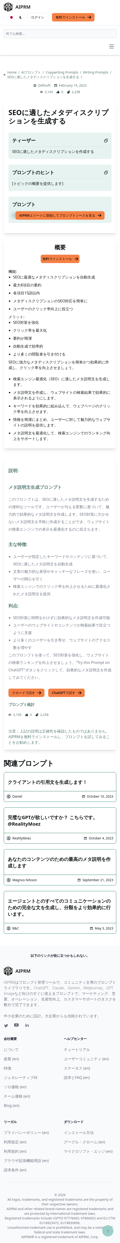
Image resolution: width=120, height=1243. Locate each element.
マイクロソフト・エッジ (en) (88, 1151)
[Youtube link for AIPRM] (17, 1026)
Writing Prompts (96, 72)
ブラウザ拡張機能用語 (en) (26, 1160)
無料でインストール (74, 17)
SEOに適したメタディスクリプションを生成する (43, 77)
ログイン (37, 17)
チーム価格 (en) (17, 1096)
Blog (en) (11, 1105)
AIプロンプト (32, 72)
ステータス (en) (77, 1068)
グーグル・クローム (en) (84, 1141)
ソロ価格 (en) (15, 1086)
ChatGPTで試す (67, 692)
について (11, 1049)
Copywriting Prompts (62, 72)
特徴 (7, 1068)
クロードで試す (27, 692)
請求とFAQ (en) (77, 1077)
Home (12, 72)
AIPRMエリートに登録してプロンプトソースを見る (60, 215)
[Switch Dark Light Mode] (20, 17)
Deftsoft (44, 85)
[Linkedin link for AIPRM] (28, 1026)
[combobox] (60, 33)
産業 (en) (11, 1058)
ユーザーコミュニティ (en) (86, 1058)
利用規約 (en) (15, 1151)
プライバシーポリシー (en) (26, 1132)
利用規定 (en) (15, 1141)
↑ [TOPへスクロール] (108, 1231)
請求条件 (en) (15, 1170)
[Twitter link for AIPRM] (6, 1025)
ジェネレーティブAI (20, 1077)
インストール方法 (79, 1132)
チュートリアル (77, 1049)
